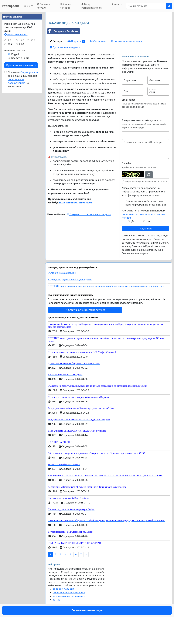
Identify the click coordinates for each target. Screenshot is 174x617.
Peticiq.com (10, 6)
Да (132, 221)
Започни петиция (43, 6)
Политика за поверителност (127, 41)
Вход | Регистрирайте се (91, 6)
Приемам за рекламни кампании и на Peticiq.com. (23, 79)
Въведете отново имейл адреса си (141, 120)
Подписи (76, 41)
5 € (9, 40)
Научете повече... (15, 34)
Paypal (15, 54)
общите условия (29, 72)
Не (148, 221)
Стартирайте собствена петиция (85, 309)
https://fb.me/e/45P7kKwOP (75, 202)
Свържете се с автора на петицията (88, 214)
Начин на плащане (15, 50)
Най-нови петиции (65, 6)
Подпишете (145, 228)
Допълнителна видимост (66, 47)
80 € (21, 44)
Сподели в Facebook (62, 31)
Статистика (98, 41)
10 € (21, 40)
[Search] (146, 6)
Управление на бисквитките (69, 596)
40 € (10, 44)
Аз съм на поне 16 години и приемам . (143, 214)
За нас (56, 599)
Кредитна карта (20, 58)
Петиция (56, 41)
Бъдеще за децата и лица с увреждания (70, 279)
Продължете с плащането (21, 65)
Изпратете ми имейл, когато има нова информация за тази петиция (145, 202)
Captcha (126, 163)
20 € (33, 40)
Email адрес (128, 99)
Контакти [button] (117, 4)
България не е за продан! (62, 273)
